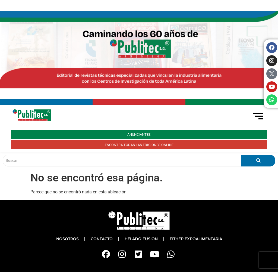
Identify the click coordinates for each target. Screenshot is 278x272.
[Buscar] (122, 160)
